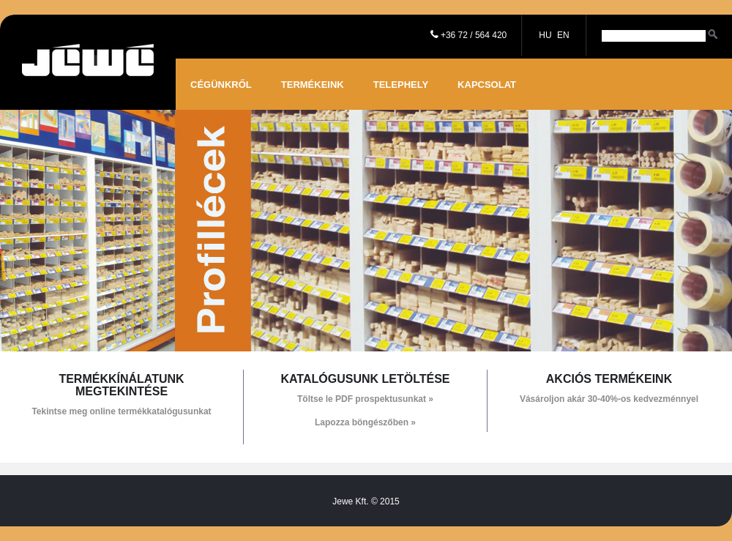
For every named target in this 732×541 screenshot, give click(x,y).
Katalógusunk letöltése (364, 379)
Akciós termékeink (609, 379)
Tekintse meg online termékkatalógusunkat (121, 411)
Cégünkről (221, 84)
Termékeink (312, 84)
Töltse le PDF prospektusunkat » (365, 399)
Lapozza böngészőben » (365, 422)
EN (563, 35)
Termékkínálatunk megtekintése (121, 385)
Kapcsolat (487, 84)
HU (545, 35)
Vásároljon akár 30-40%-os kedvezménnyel (609, 399)
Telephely (400, 84)
